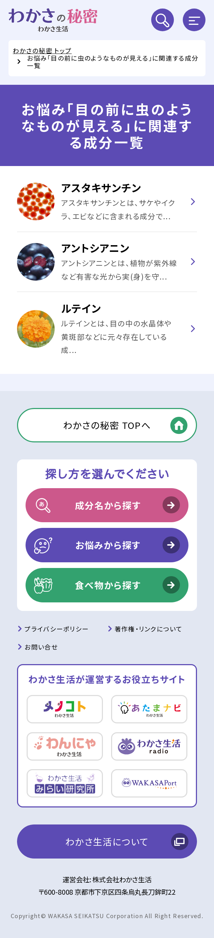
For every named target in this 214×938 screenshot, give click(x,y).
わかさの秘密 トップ (42, 50)
